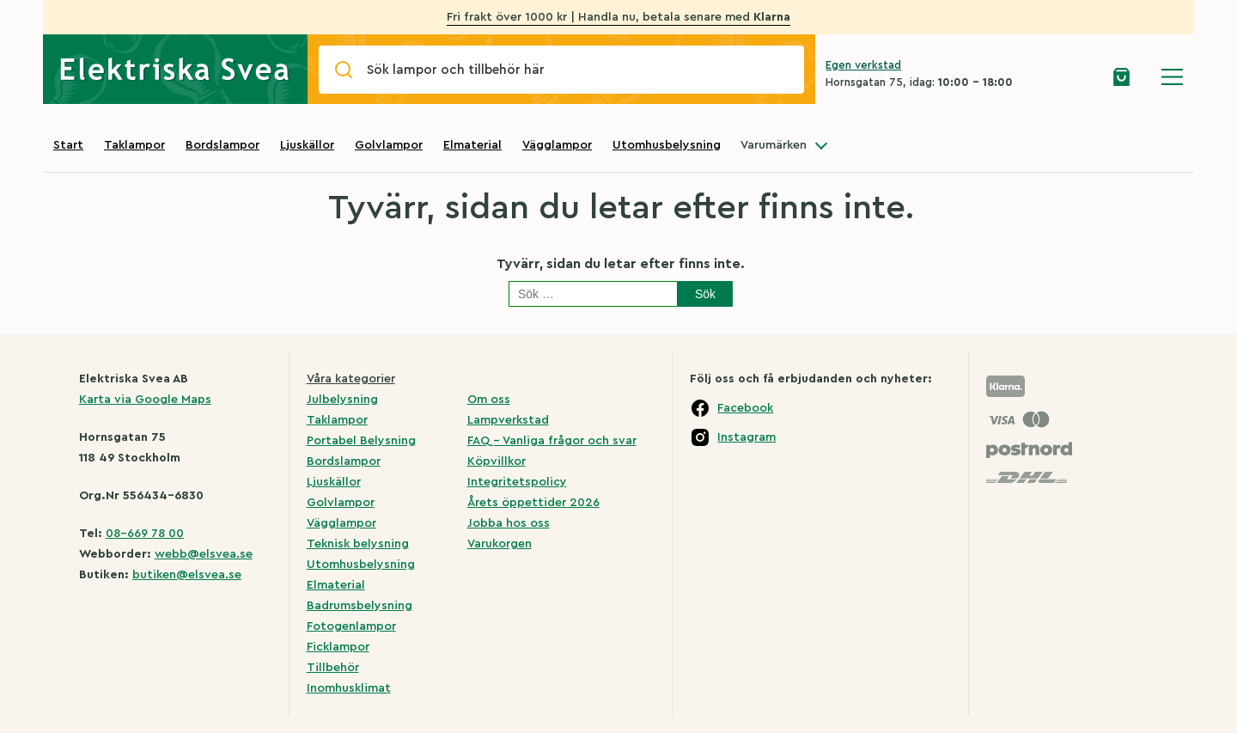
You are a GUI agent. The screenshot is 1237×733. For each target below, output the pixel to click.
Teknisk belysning (358, 544)
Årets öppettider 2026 (533, 503)
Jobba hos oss (508, 523)
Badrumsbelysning (359, 606)
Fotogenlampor (351, 626)
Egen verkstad (863, 64)
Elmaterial (472, 145)
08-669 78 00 (145, 534)
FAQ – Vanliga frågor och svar (552, 441)
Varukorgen (499, 544)
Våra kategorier (351, 379)
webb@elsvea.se (204, 554)
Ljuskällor (307, 145)
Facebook (745, 408)
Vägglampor (557, 145)
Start (68, 145)
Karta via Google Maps (145, 400)
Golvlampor (389, 145)
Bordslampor (222, 145)
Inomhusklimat (349, 688)
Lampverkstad (508, 420)
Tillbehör (333, 668)
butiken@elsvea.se (186, 575)
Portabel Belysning (361, 441)
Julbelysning (342, 400)
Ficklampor (338, 647)
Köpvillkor (496, 461)
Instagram (746, 437)
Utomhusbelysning (666, 145)
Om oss (488, 400)
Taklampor (134, 145)
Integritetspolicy (517, 482)
